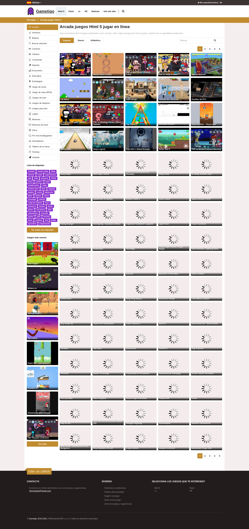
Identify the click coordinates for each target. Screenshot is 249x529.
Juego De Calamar (35, 203)
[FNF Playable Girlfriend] (42, 428)
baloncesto (49, 192)
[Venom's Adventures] (206, 413)
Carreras (34, 49)
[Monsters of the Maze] (173, 264)
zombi (39, 175)
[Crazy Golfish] (141, 438)
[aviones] (141, 264)
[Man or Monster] (206, 64)
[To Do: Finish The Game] (206, 363)
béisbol (38, 196)
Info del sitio (110, 11)
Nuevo (81, 40)
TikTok (53, 178)
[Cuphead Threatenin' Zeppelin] (141, 214)
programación (44, 224)
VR (85, 11)
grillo (38, 217)
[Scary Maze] (75, 164)
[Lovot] (206, 388)
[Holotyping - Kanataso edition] (108, 214)
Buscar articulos (37, 43)
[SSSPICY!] (173, 338)
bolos (30, 220)
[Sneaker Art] (42, 378)
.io (79, 11)
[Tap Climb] (141, 114)
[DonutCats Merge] (173, 289)
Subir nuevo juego (112, 500)
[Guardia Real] (108, 264)
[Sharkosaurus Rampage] (173, 363)
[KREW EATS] (75, 239)
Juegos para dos (37, 108)
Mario (30, 196)
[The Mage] (141, 239)
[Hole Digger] (42, 253)
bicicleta (47, 217)
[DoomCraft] (141, 338)
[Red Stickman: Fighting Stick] (206, 239)
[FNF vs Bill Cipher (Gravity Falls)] (141, 64)
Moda (53, 171)
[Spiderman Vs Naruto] (108, 189)
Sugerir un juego (111, 496)
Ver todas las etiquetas (42, 230)
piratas (53, 220)
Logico (33, 114)
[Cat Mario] (75, 89)
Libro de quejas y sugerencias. (118, 504)
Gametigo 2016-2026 (38, 519)
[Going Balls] (75, 139)
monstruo (44, 178)
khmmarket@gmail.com (40, 491)
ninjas (44, 185)
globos (30, 210)
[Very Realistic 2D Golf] (108, 438)
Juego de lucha (37, 87)
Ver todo (42, 444)
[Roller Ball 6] (173, 139)
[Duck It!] (173, 314)
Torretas (34, 152)
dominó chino (33, 189)
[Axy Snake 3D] (75, 314)
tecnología (32, 199)
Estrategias (35, 81)
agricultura (32, 224)
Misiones (34, 119)
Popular (67, 40)
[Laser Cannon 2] (141, 314)
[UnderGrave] (75, 289)
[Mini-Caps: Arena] (108, 164)
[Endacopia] (108, 239)
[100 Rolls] (108, 338)
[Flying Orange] (75, 214)
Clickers (34, 54)
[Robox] (75, 189)
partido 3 (39, 182)
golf (29, 178)
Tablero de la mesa (39, 146)
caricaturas (40, 210)
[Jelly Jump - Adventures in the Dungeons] (75, 438)
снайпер (38, 220)
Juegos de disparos (39, 103)
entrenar (31, 175)
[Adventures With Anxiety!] (42, 403)
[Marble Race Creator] (108, 64)
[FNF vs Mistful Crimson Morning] (206, 139)
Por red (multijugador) (40, 135)
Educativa (34, 76)
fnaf (46, 220)
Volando (34, 157)
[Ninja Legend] (108, 139)
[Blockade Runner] (173, 114)
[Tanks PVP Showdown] (108, 314)
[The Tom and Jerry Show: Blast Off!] (108, 413)
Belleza (33, 38)
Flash (71, 11)
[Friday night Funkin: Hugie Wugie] (173, 239)
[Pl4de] (108, 289)
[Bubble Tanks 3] (141, 189)
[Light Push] (173, 214)
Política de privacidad (114, 492)
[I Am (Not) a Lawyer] (206, 289)
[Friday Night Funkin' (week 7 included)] (75, 114)
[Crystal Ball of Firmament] (141, 363)
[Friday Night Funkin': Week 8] (75, 64)
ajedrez (31, 217)
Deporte (34, 65)
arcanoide (44, 213)
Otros (32, 130)
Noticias (95, 11)
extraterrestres (33, 185)
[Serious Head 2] (42, 303)
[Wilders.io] (42, 278)
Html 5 (61, 11)
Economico (35, 70)
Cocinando (35, 60)
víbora (46, 196)
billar (50, 210)
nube (36, 178)
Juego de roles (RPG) (40, 92)
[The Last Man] (75, 388)
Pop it (47, 203)
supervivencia (50, 175)
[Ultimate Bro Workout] (173, 89)
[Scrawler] (75, 338)
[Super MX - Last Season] (42, 353)
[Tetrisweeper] (173, 413)
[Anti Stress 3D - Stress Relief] (206, 314)
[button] (123, 11)
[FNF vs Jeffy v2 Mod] (173, 64)
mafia (47, 182)
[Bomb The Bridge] (108, 363)
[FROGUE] (75, 363)
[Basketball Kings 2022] (206, 438)
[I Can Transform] (206, 214)
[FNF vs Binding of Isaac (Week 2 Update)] (108, 114)
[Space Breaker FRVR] (206, 189)
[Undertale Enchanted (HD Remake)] (141, 164)
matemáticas (33, 213)
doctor (50, 206)
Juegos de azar (37, 97)
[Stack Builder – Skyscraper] (206, 114)
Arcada (33, 27)
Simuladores (36, 141)
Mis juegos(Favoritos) (207, 2)
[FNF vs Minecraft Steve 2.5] (108, 89)
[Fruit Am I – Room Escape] (141, 139)
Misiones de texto (38, 125)
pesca (30, 182)
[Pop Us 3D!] (75, 413)
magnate (51, 189)
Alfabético (96, 40)
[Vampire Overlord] (173, 438)
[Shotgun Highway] (141, 413)
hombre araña (43, 171)
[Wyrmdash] (42, 328)
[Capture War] (75, 264)
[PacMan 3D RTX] (206, 89)
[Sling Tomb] (173, 164)
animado (31, 171)
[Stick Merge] (141, 89)
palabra (31, 192)
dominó (42, 206)
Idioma (33, 2)
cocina (39, 192)
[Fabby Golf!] (173, 388)
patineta (42, 199)
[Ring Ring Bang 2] (141, 289)
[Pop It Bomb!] (206, 338)
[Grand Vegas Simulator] (141, 388)
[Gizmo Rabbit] (206, 264)
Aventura (34, 32)
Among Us (32, 206)
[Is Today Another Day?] (206, 164)
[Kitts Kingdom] (108, 388)
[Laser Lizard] (173, 189)
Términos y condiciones (115, 488)
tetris (43, 189)
